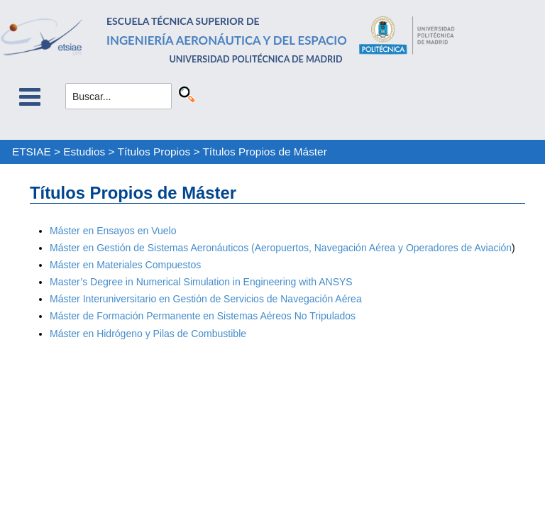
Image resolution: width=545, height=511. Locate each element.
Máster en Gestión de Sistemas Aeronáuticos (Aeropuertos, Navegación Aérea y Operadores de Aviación (281, 247)
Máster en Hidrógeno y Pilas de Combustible (148, 333)
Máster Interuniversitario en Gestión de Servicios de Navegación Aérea (206, 298)
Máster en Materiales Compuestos (125, 264)
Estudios (84, 151)
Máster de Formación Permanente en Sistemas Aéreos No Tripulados (203, 316)
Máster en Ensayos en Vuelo (113, 230)
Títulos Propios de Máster (264, 151)
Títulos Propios (154, 151)
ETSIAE (31, 151)
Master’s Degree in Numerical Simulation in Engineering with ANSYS (201, 281)
